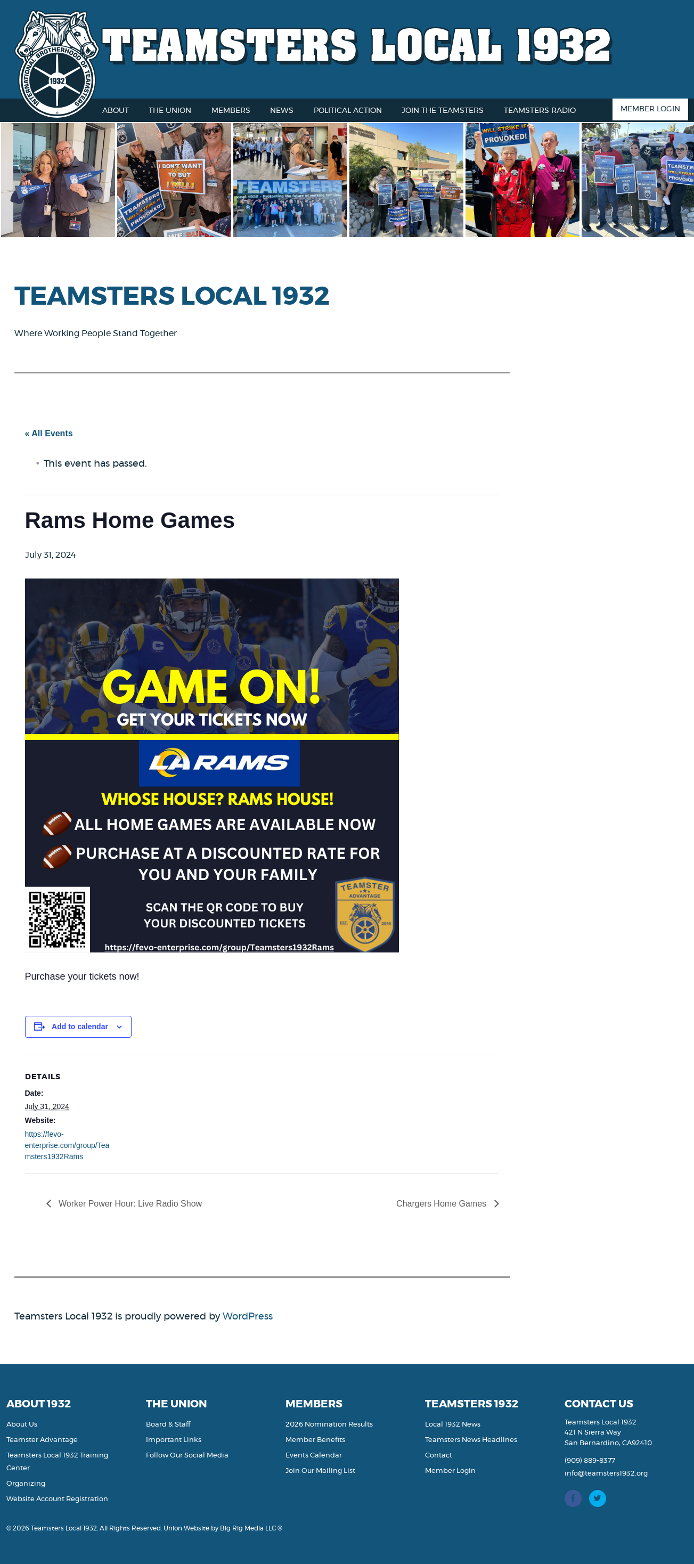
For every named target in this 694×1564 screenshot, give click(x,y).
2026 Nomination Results (329, 1424)
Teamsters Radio (540, 111)
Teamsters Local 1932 (356, 44)
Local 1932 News (452, 1424)
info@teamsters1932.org (606, 1473)
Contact (438, 1455)
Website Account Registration (57, 1499)
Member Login (650, 109)
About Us (21, 1424)
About (115, 111)
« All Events (49, 433)
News (281, 111)
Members (230, 111)
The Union (170, 111)
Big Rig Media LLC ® (251, 1528)
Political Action (348, 111)
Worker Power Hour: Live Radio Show (129, 1203)
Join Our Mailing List (320, 1471)
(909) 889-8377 (590, 1460)
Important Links (173, 1440)
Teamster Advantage (42, 1440)
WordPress (248, 1317)
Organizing (25, 1483)
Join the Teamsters (443, 111)
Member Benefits (315, 1440)
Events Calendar (313, 1455)
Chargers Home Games (442, 1203)
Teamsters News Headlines (471, 1440)
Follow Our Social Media (187, 1455)
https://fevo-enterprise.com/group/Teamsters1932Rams (67, 1145)
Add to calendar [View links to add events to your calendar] (80, 1026)
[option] (63, 180)
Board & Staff (168, 1424)
